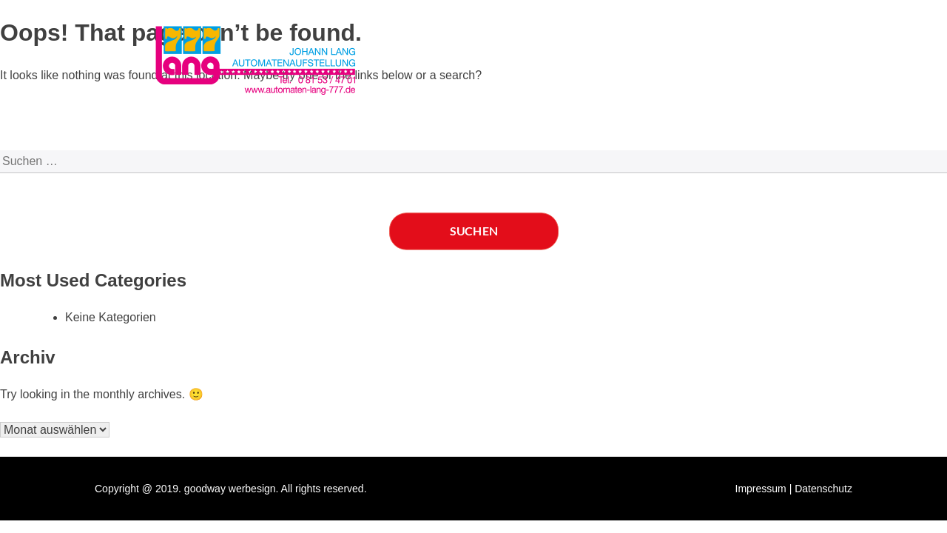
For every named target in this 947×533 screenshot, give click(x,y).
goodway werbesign (230, 489)
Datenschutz (823, 489)
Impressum (760, 489)
